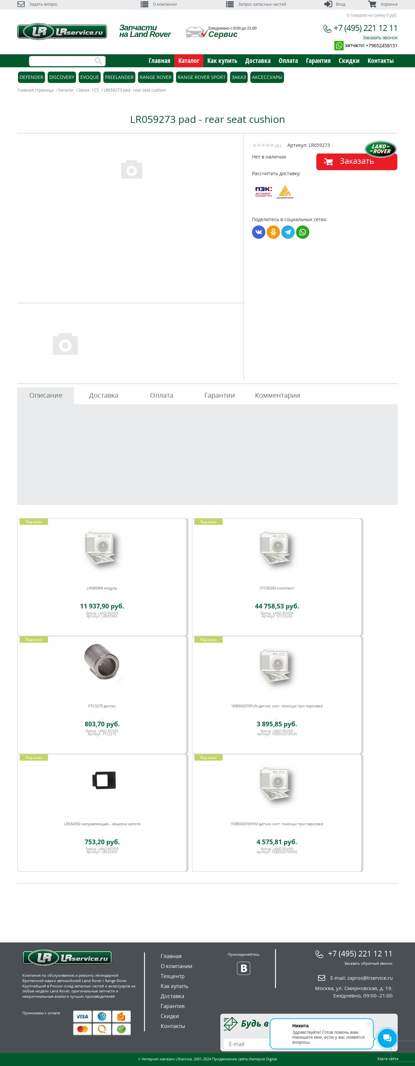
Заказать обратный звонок (368, 963)
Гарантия (318, 60)
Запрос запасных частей (256, 4)
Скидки (349, 60)
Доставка (258, 60)
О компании (159, 4)
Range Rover (156, 77)
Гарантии (219, 395)
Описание (45, 395)
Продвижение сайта (230, 1058)
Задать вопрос (37, 4)
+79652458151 (382, 45)
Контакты (381, 60)
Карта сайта (387, 1058)
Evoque (89, 77)
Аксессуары (267, 77)
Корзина (383, 4)
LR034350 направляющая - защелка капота (102, 823)
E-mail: (361, 977)
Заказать (357, 160)
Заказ (239, 77)
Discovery (61, 77)
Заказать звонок (380, 37)
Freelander (119, 77)
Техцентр (173, 976)
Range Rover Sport (202, 77)
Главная (159, 60)
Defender (31, 77)
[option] (131, 169)
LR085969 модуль (102, 587)
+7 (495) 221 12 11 (366, 27)
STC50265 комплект (277, 587)
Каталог (188, 60)
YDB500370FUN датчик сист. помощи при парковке (277, 705)
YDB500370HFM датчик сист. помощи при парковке (277, 823)
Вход (334, 4)
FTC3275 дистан (102, 705)
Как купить (222, 60)
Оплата (288, 60)
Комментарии (277, 395)
